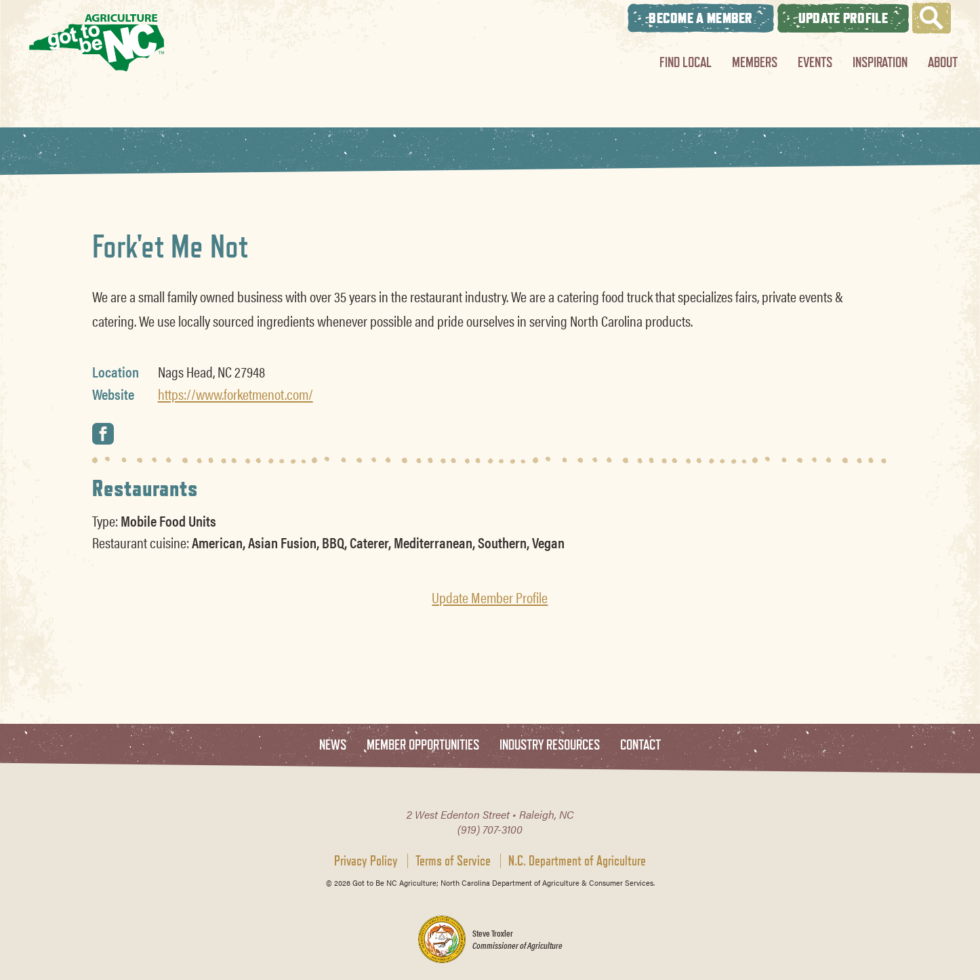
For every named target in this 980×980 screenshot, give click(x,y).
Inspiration (880, 62)
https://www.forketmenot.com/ (235, 394)
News (332, 745)
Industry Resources (549, 745)
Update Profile (843, 17)
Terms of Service (453, 861)
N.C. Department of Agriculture (577, 861)
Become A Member (701, 17)
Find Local (685, 62)
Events (815, 62)
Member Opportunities (423, 745)
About (943, 62)
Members (754, 62)
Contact (640, 745)
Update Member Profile (490, 597)
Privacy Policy (366, 861)
